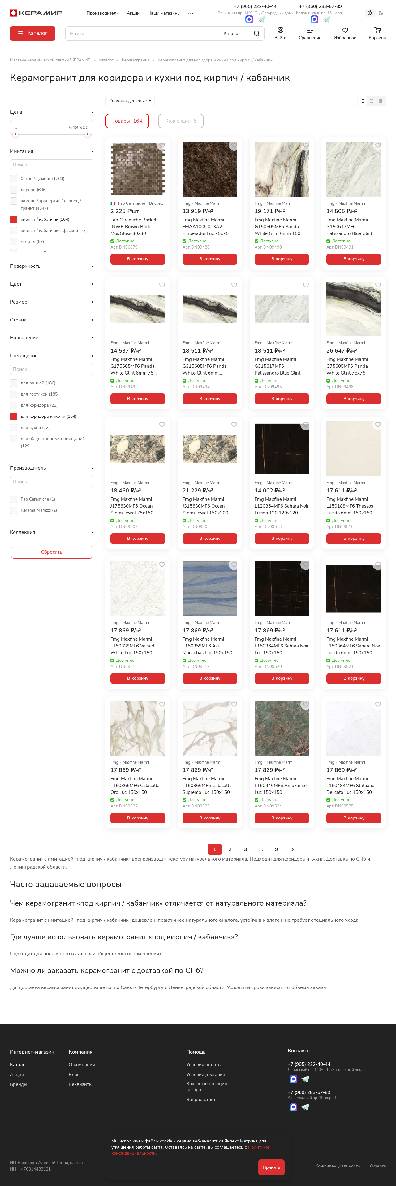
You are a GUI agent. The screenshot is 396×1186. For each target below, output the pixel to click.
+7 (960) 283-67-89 (320, 9)
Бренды (18, 1084)
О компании (82, 1065)
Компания (81, 1052)
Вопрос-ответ (201, 1099)
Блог (74, 1074)
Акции (17, 1074)
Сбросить (51, 552)
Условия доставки (205, 1074)
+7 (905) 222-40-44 (255, 9)
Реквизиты (81, 1084)
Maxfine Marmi (208, 203)
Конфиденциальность (337, 1166)
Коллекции (181, 121)
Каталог (19, 1065)
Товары (127, 121)
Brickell (156, 203)
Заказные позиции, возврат (207, 1087)
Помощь (196, 1052)
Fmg (187, 203)
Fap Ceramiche (131, 203)
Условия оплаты (204, 1065)
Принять (271, 1167)
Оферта (378, 1166)
